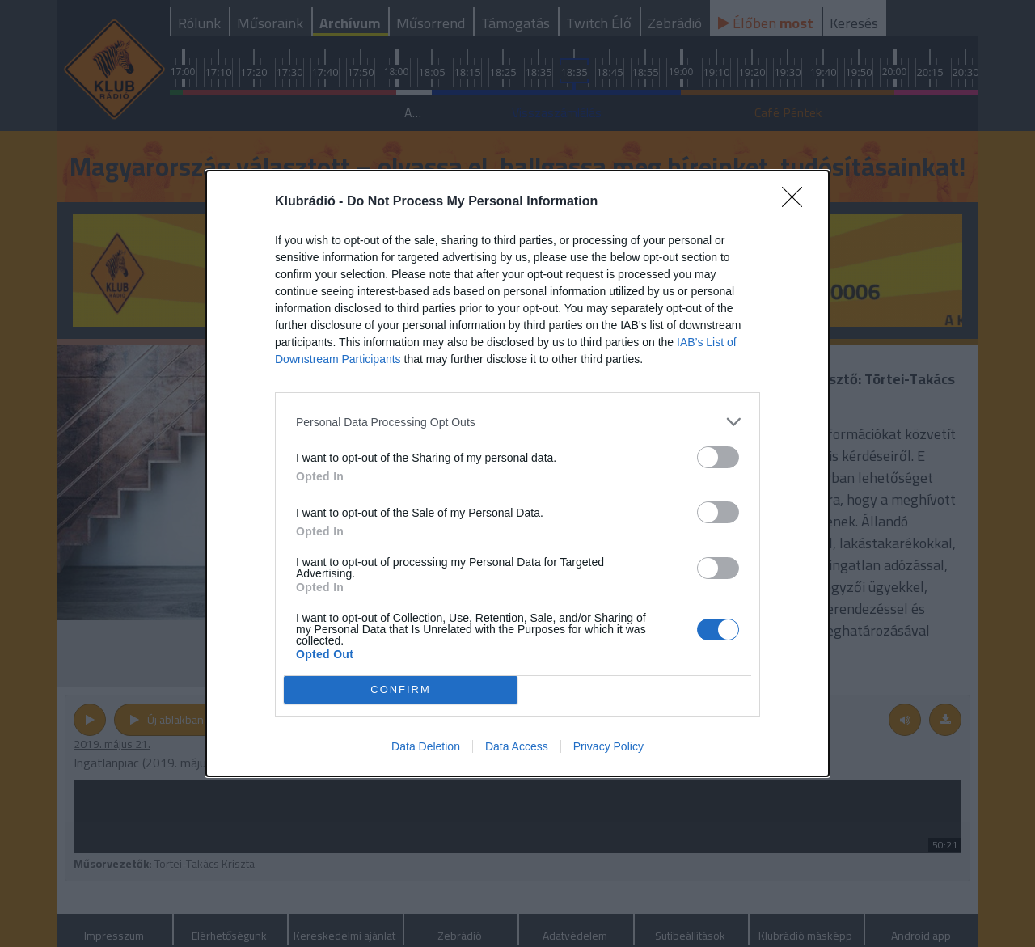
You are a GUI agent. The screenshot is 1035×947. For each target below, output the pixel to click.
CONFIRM (400, 689)
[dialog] (517, 473)
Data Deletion (425, 746)
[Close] (797, 202)
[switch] (718, 457)
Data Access (516, 746)
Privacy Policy (608, 746)
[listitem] (517, 421)
